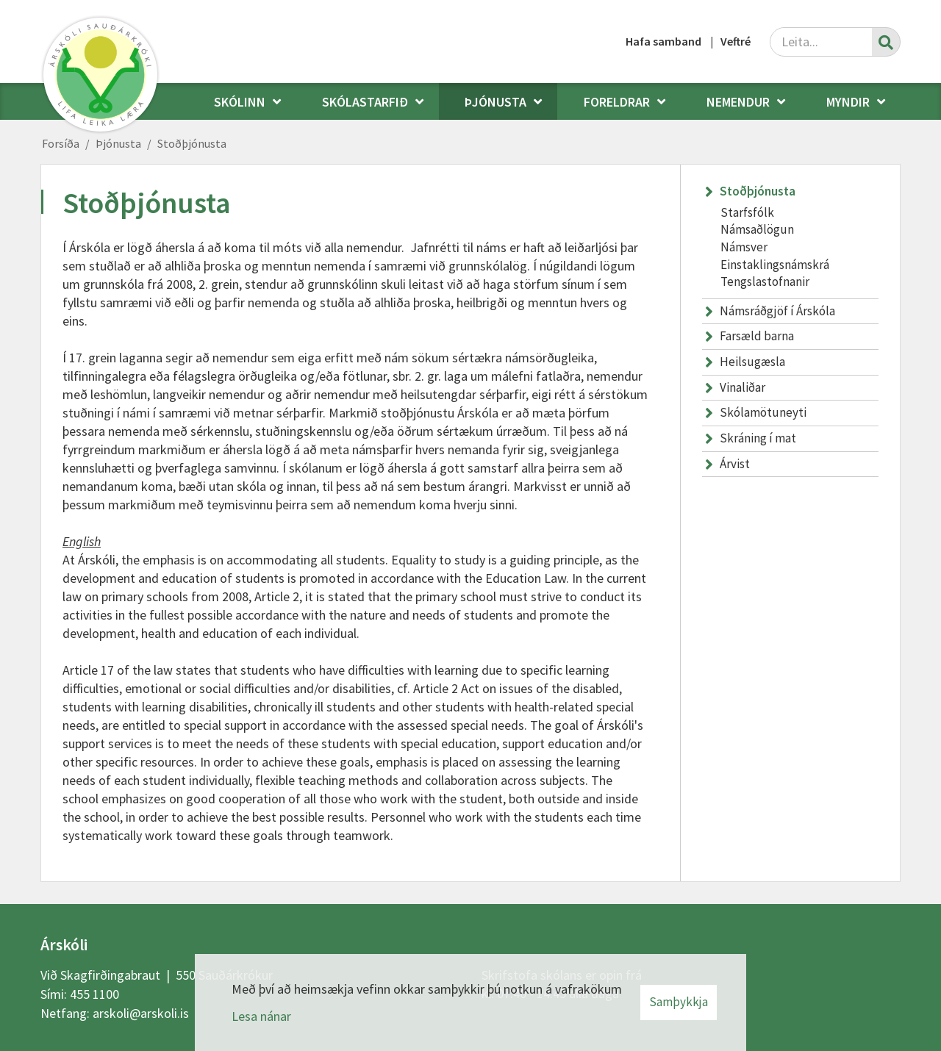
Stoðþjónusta (191, 143)
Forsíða (60, 143)
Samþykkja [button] (678, 1002)
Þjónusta (118, 143)
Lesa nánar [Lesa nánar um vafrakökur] (261, 1016)
